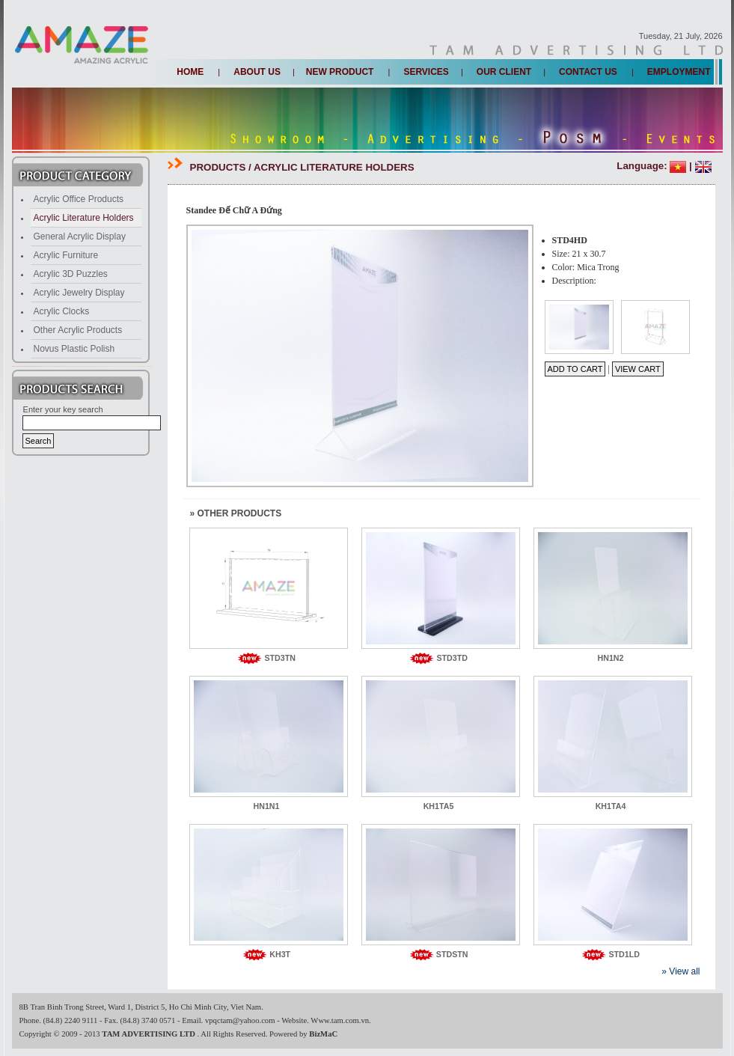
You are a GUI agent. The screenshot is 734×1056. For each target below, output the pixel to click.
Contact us (588, 72)
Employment (679, 72)
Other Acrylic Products (78, 330)
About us (257, 72)
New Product (340, 72)
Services (425, 72)
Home (190, 72)
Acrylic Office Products (78, 199)
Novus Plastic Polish (74, 349)
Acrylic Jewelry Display (79, 292)
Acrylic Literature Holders (84, 218)
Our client (504, 72)
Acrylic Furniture (66, 255)
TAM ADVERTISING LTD (149, 1034)
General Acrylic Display (80, 236)
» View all (680, 971)
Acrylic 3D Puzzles (71, 274)
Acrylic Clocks (62, 311)
